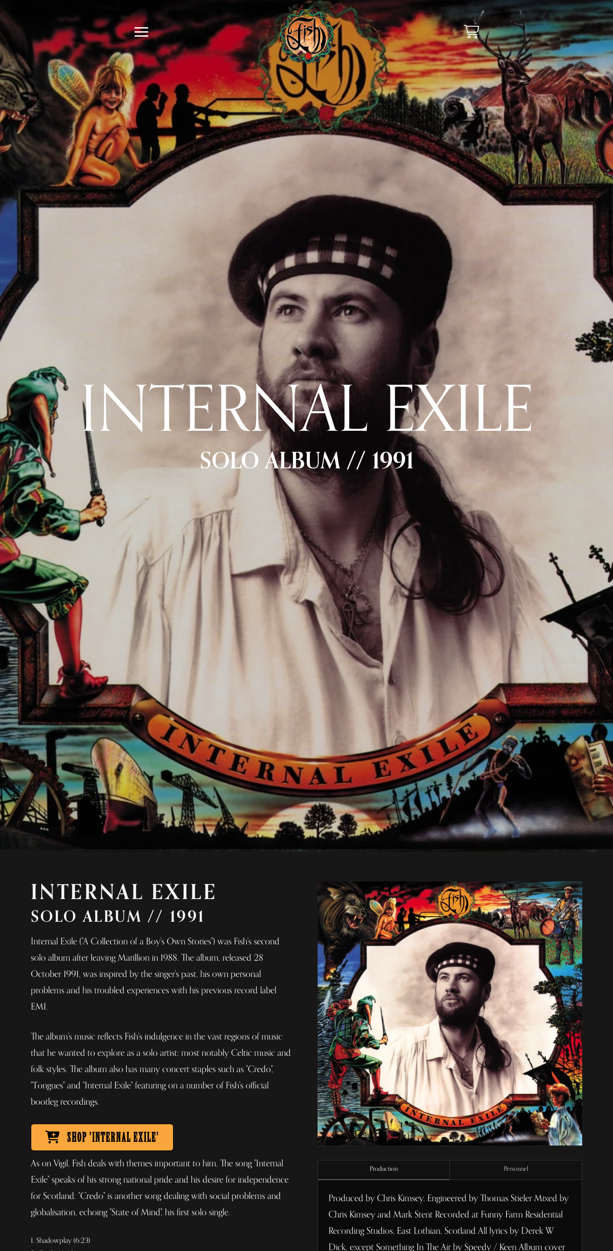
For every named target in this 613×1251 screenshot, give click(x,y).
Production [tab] (384, 1169)
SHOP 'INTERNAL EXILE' (102, 1137)
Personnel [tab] (516, 1169)
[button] (141, 32)
